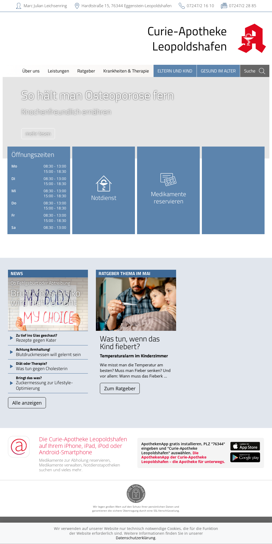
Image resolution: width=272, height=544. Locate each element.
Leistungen (58, 70)
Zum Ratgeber (119, 388)
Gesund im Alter (218, 70)
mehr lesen (38, 133)
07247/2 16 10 (200, 5)
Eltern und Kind (175, 70)
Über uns (31, 70)
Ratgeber (86, 70)
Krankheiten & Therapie (126, 70)
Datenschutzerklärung (135, 537)
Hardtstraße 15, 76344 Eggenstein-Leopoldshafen (127, 5)
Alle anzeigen (27, 403)
